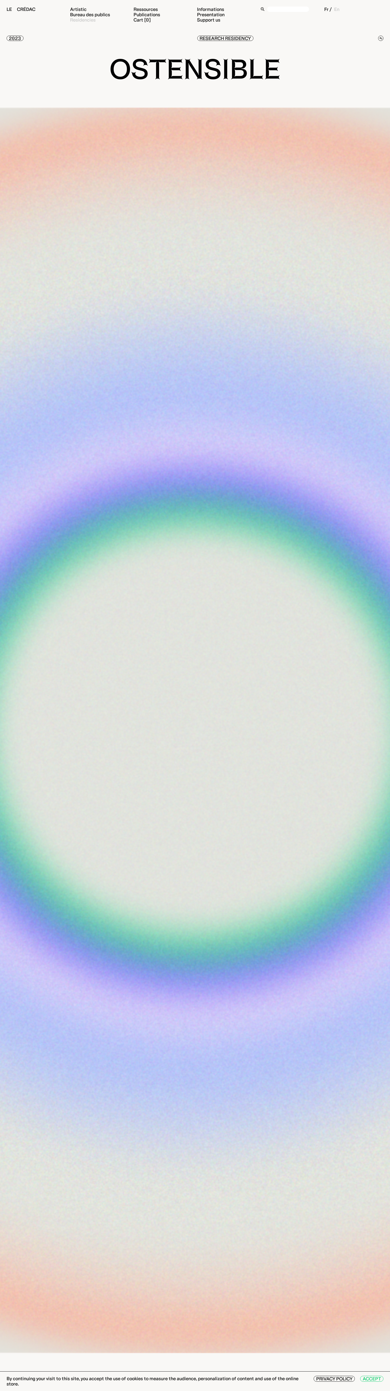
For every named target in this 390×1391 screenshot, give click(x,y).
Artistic (78, 9)
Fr (326, 9)
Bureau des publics (90, 14)
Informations (210, 9)
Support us (208, 19)
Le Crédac (21, 9)
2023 (15, 38)
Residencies (83, 19)
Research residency (225, 38)
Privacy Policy (334, 1378)
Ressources (146, 9)
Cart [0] (142, 19)
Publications (147, 14)
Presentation (211, 14)
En (336, 9)
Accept (372, 1378)
